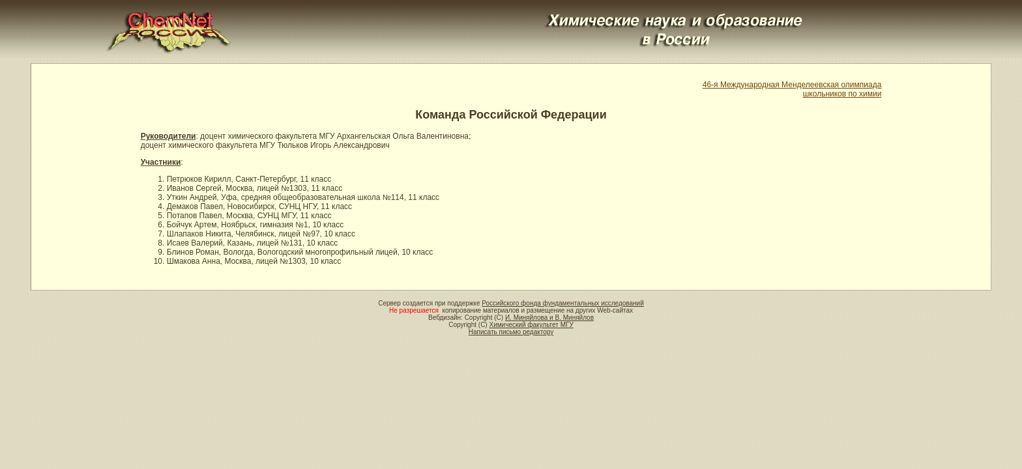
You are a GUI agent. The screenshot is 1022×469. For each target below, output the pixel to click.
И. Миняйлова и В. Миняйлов (549, 317)
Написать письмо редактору (511, 331)
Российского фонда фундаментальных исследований (562, 303)
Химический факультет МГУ (531, 324)
